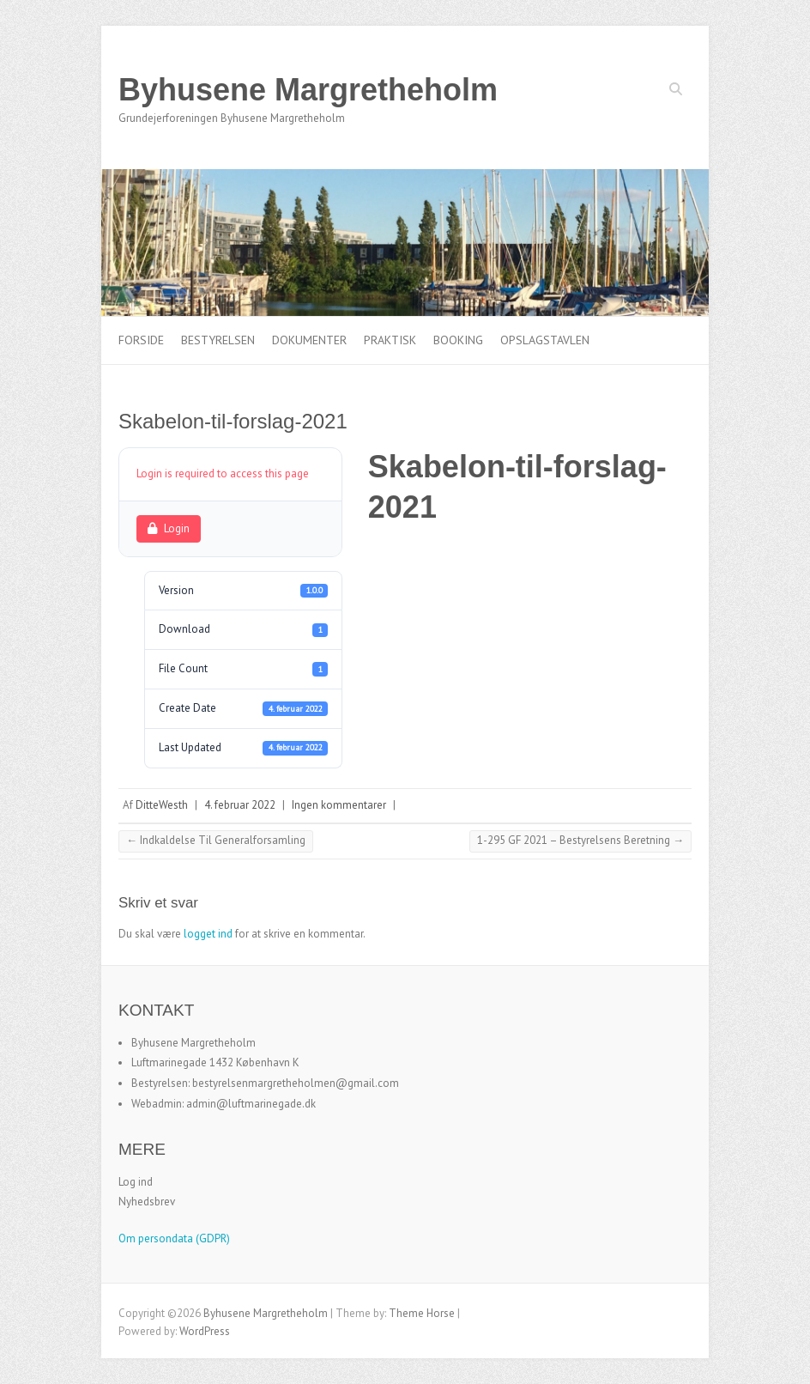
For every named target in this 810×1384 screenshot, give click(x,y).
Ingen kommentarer (339, 805)
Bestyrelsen (218, 340)
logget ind (208, 933)
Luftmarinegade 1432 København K (215, 1062)
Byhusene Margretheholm (308, 89)
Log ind (135, 1182)
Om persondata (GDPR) (174, 1238)
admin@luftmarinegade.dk (251, 1103)
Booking (458, 340)
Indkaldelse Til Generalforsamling (215, 840)
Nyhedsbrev (146, 1201)
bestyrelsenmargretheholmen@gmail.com (295, 1083)
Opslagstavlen (544, 340)
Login (169, 528)
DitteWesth (162, 805)
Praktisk (390, 340)
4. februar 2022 (239, 805)
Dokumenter (309, 340)
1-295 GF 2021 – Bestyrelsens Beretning (580, 840)
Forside (141, 340)
